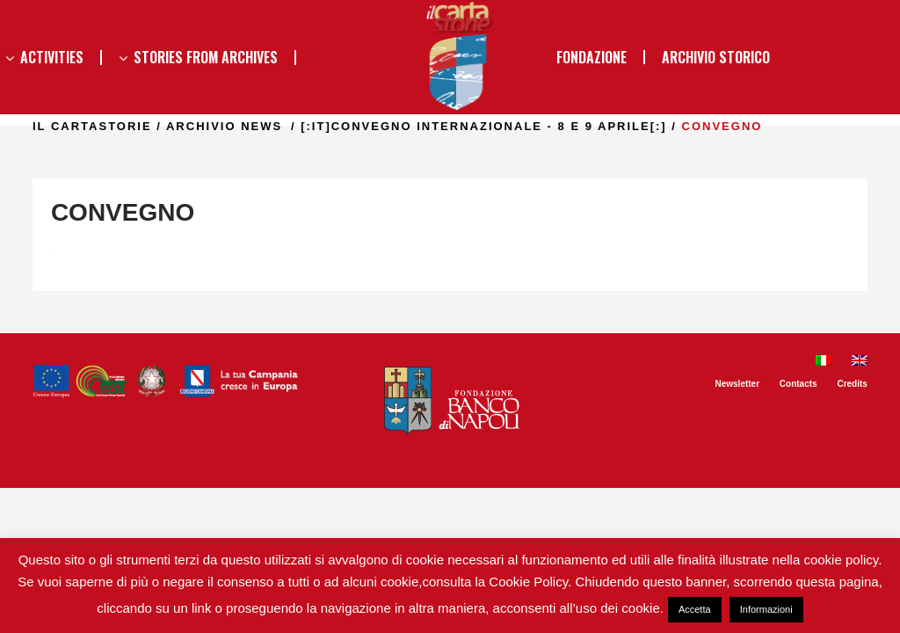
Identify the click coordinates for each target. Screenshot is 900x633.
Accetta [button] (695, 609)
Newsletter (737, 384)
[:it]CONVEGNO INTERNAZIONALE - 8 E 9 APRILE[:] (484, 126)
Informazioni (766, 609)
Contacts (798, 384)
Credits (852, 384)
